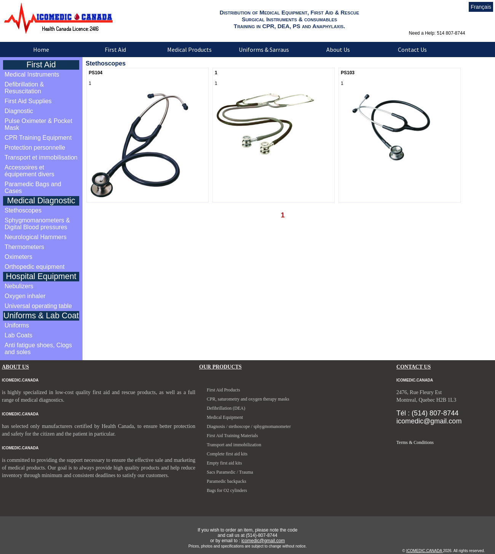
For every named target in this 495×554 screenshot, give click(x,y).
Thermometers (24, 247)
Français (481, 7)
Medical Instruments (32, 74)
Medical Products (189, 49)
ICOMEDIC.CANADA (424, 551)
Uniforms (17, 325)
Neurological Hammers (36, 237)
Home (41, 49)
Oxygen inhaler (25, 296)
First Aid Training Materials (232, 435)
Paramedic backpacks (226, 481)
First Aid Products (223, 390)
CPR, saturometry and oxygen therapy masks (248, 399)
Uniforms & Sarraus (264, 49)
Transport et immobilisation (41, 157)
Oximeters (18, 257)
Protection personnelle (35, 147)
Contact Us (412, 49)
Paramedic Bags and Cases (33, 187)
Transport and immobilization (234, 444)
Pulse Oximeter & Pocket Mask (38, 124)
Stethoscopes (23, 210)
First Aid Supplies (28, 101)
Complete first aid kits (227, 454)
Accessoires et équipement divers (29, 170)
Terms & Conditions (415, 442)
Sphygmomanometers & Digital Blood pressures (37, 223)
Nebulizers (19, 286)
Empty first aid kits (224, 463)
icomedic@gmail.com (263, 540)
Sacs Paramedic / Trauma (230, 472)
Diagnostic (19, 111)
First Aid (115, 49)
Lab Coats (18, 335)
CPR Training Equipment (38, 137)
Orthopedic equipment (34, 266)
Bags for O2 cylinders (227, 490)
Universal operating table (38, 306)
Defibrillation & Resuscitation (24, 87)
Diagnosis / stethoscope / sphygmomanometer (249, 426)
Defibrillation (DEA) (226, 408)
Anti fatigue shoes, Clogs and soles (38, 348)
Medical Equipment (225, 417)
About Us (338, 49)
